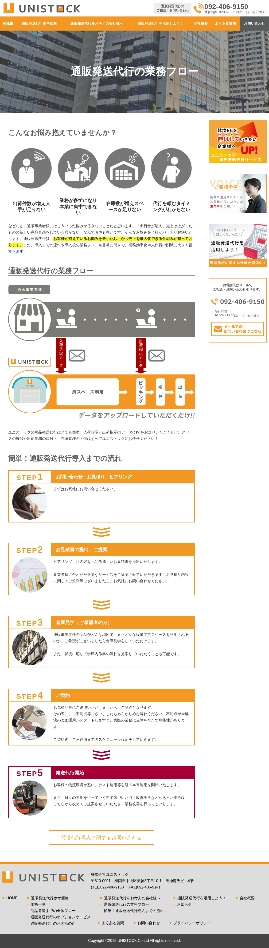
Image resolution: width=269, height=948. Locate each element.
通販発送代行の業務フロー (124, 904)
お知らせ (182, 904)
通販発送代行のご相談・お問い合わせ (172, 8)
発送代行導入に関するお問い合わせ (101, 837)
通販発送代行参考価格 (39, 23)
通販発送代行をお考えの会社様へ (96, 23)
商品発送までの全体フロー (51, 911)
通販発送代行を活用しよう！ (160, 23)
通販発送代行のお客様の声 (51, 923)
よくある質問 (225, 23)
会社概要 (201, 23)
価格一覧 (36, 904)
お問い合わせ (254, 23)
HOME (8, 23)
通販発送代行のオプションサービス (59, 917)
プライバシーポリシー (190, 923)
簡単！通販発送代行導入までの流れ (132, 911)
